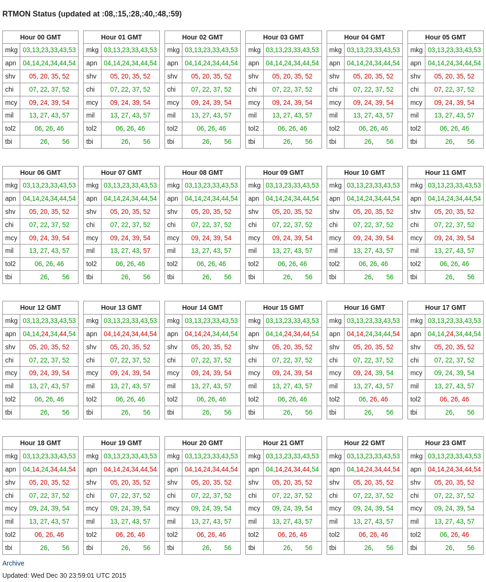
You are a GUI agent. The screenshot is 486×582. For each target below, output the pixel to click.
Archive (13, 563)
